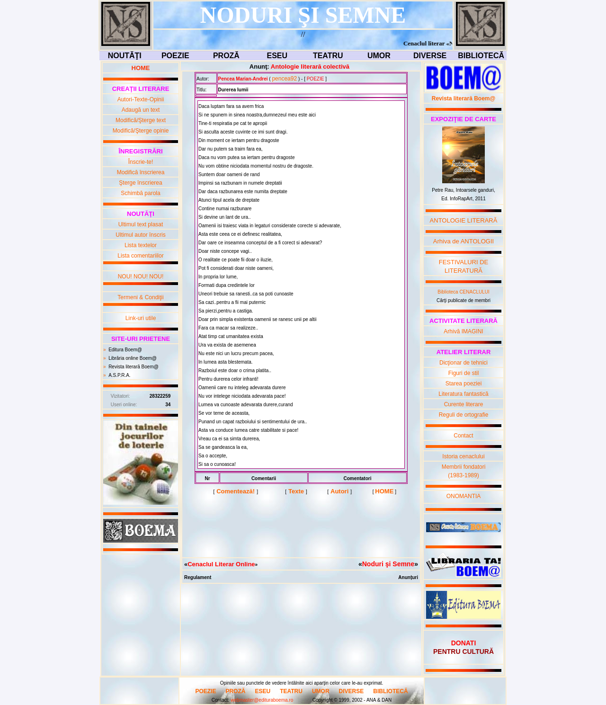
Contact (463, 435)
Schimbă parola (140, 193)
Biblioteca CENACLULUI (463, 291)
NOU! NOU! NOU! (141, 276)
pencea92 (284, 78)
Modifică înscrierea (141, 172)
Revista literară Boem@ (133, 366)
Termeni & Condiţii (140, 297)
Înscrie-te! (140, 162)
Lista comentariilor (140, 255)
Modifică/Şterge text (141, 120)
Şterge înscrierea (140, 182)
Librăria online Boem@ (132, 358)
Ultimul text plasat (140, 224)
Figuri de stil (463, 373)
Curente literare (463, 404)
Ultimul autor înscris (140, 235)
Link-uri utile (140, 318)
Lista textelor (141, 245)
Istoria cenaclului (463, 456)
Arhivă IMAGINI (463, 331)
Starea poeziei (464, 383)
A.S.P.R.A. (119, 375)
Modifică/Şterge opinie (141, 130)
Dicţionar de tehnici (463, 362)
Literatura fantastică (463, 394)
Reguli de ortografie (464, 414)
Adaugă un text (141, 110)
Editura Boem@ (125, 349)
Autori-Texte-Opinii (140, 99)
